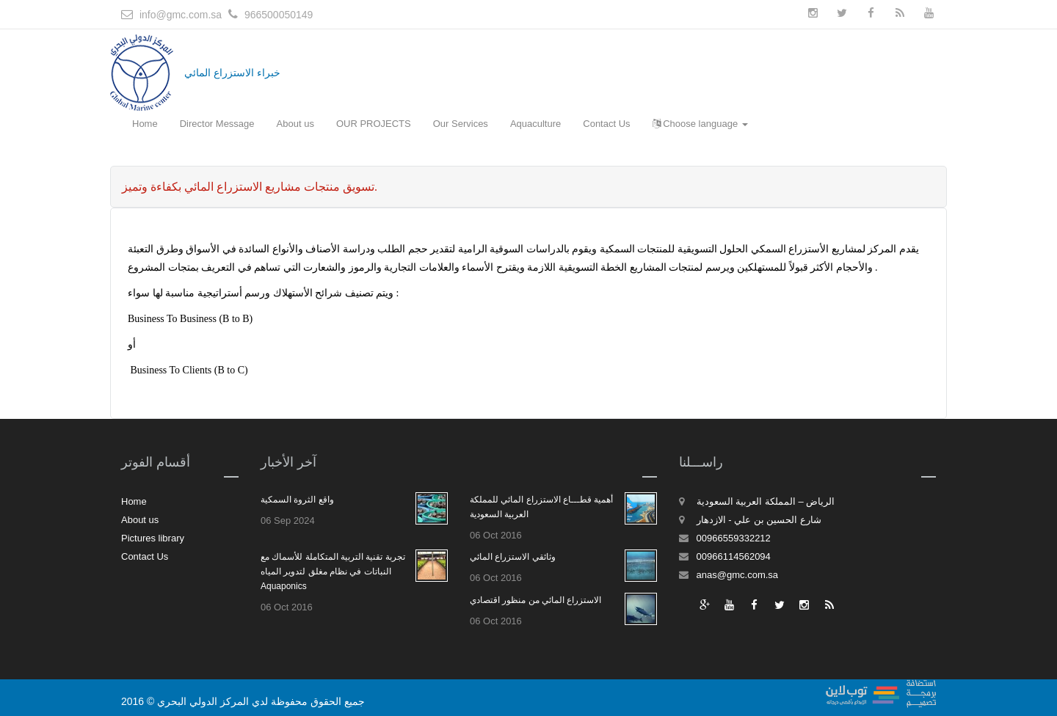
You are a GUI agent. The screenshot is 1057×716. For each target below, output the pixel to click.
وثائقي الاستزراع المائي (513, 557)
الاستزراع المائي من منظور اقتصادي (535, 600)
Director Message (217, 123)
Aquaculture (535, 123)
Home (145, 123)
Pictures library (152, 538)
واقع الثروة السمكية (297, 499)
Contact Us (606, 123)
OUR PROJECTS (373, 123)
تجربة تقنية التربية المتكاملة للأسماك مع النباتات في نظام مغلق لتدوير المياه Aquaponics (333, 571)
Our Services (460, 123)
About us (295, 123)
